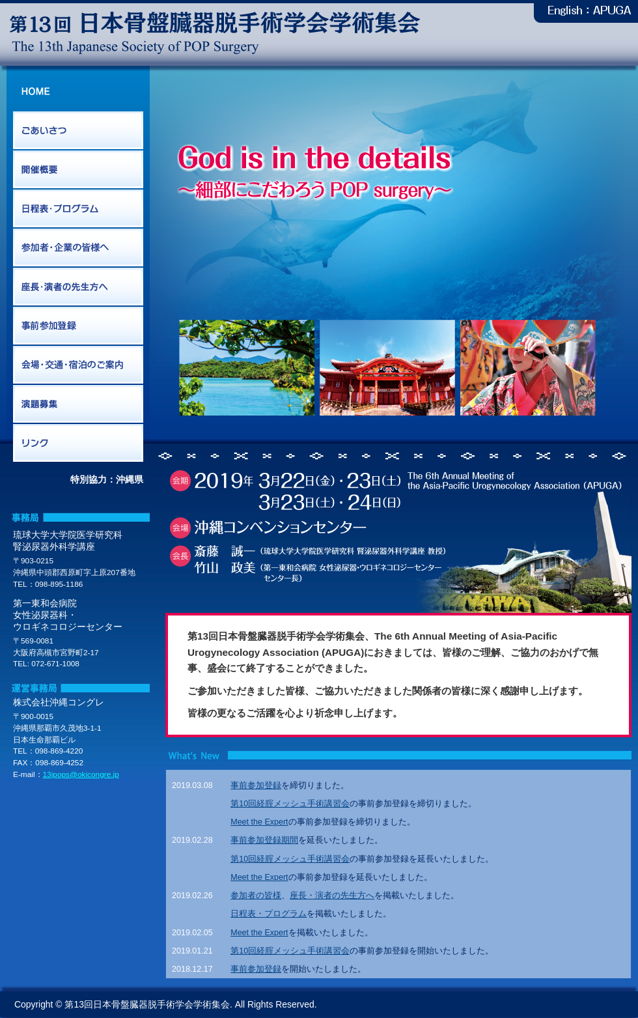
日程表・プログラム (78, 209)
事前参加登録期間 (264, 840)
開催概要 (78, 170)
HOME (78, 91)
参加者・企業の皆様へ (78, 248)
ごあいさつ (78, 130)
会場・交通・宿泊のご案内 (78, 365)
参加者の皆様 (255, 895)
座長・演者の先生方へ (78, 287)
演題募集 (78, 404)
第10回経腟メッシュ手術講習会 (290, 803)
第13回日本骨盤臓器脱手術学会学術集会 (215, 33)
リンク (78, 443)
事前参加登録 (78, 326)
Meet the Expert (259, 822)
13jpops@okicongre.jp (81, 774)
